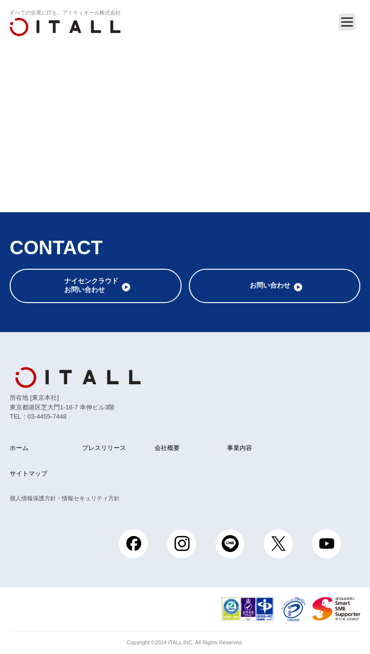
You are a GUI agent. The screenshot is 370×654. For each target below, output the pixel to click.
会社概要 (167, 447)
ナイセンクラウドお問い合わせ (91, 285)
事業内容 (239, 447)
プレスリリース (104, 447)
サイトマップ (28, 473)
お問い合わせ (270, 285)
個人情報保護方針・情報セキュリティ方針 (65, 498)
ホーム (19, 447)
